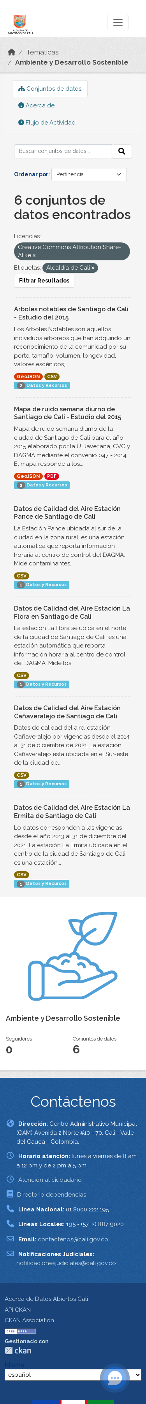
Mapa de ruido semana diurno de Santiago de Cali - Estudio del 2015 (67, 413)
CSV (52, 376)
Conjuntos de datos (49, 88)
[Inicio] (12, 52)
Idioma (14, 1365)
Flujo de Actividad (47, 122)
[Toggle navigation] (118, 22)
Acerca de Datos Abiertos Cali (46, 1298)
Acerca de (36, 105)
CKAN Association (29, 1320)
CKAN (18, 1350)
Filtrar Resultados (44, 280)
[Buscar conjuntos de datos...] (63, 151)
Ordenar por (31, 174)
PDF (51, 476)
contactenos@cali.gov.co (73, 1239)
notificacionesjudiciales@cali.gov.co (66, 1263)
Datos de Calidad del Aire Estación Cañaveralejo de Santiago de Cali (67, 712)
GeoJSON (28, 376)
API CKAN (18, 1309)
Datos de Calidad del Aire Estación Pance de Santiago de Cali (67, 513)
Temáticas (42, 52)
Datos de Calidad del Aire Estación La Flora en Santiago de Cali (72, 612)
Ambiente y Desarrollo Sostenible (71, 62)
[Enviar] (122, 151)
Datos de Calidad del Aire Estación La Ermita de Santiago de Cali (72, 812)
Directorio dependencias (51, 1194)
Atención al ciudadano (50, 1179)
